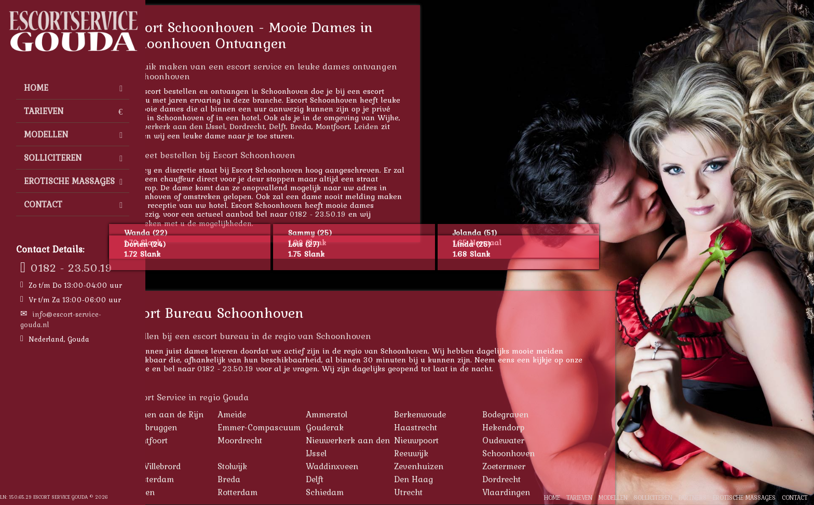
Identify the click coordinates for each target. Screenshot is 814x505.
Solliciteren (73, 157)
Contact (73, 204)
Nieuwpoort (468, 440)
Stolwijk (284, 466)
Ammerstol (378, 414)
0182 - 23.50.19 (72, 267)
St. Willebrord (207, 466)
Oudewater (555, 440)
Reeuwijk (463, 453)
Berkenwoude (472, 414)
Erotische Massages (73, 181)
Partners (693, 497)
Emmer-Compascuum (310, 427)
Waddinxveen (384, 466)
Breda (352, 126)
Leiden (418, 126)
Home (73, 87)
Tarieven (73, 111)
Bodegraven (557, 414)
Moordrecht (291, 440)
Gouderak (377, 427)
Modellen (73, 134)
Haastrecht (467, 427)
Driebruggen (205, 427)
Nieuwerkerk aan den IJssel (226, 126)
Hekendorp (555, 427)
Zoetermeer (555, 466)
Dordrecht (299, 126)
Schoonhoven (560, 453)
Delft (329, 126)
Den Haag (465, 479)
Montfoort (385, 126)
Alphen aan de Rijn (218, 414)
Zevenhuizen (470, 466)
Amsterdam (203, 479)
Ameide (283, 414)
